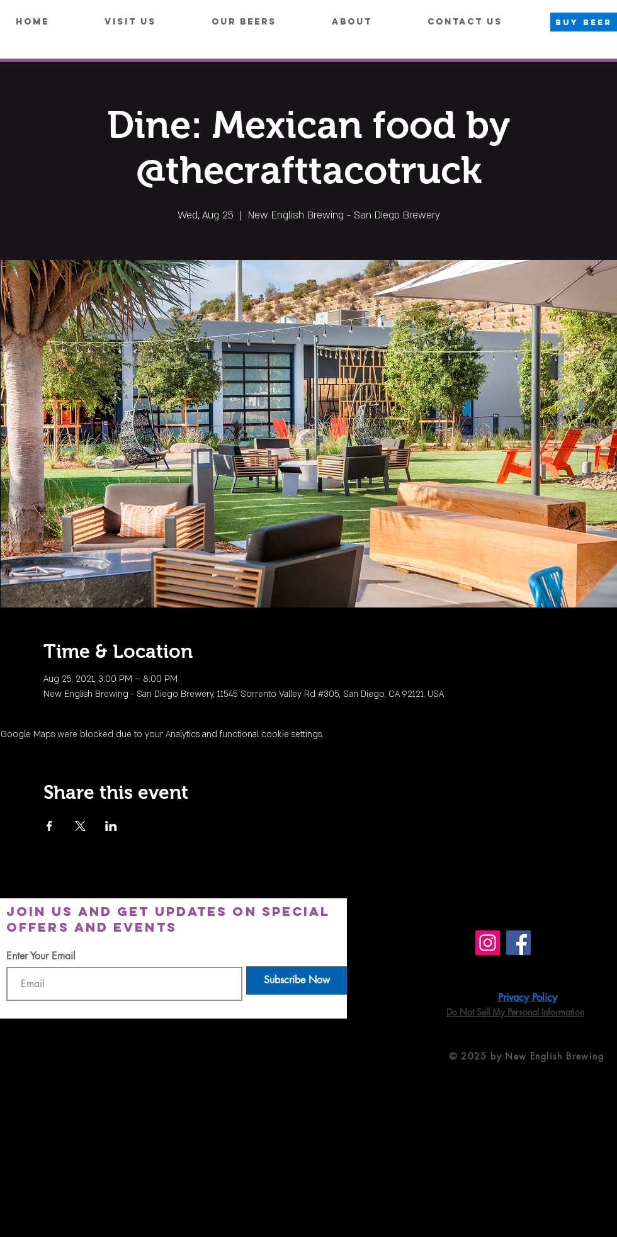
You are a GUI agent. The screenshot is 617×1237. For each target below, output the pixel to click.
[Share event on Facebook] (49, 826)
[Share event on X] (80, 826)
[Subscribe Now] (296, 980)
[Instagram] (487, 942)
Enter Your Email (41, 956)
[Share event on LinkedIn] (111, 826)
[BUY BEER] (583, 22)
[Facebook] (518, 942)
